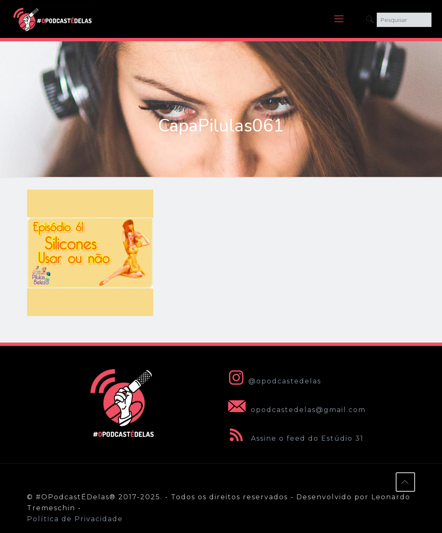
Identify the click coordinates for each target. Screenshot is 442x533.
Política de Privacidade (75, 519)
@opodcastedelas (273, 381)
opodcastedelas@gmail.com (295, 410)
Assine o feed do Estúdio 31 (294, 438)
